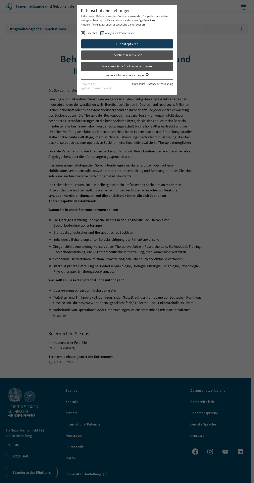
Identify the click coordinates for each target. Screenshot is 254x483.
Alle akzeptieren (127, 44)
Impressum (138, 84)
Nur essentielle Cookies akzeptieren (127, 66)
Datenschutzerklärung (160, 84)
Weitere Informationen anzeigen (127, 75)
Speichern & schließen (127, 55)
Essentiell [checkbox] (92, 33)
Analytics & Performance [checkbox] (120, 33)
